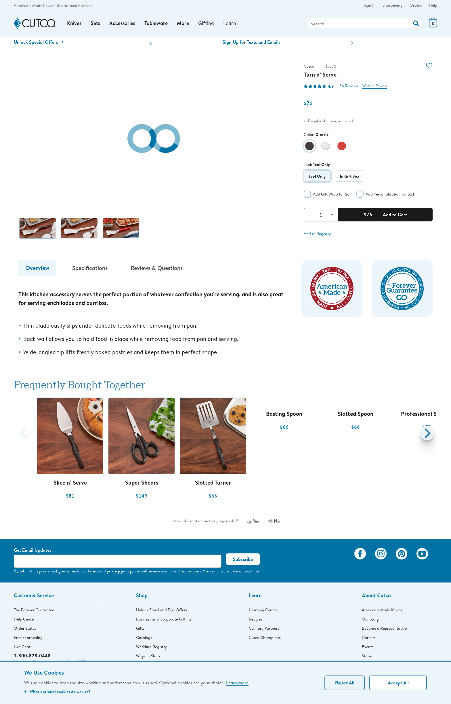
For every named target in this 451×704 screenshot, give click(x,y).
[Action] (416, 23)
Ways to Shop (148, 656)
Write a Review (374, 86)
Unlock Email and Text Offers (161, 610)
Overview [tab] (37, 269)
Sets (96, 23)
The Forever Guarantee (34, 610)
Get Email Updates (32, 551)
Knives (74, 23)
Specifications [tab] (90, 269)
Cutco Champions (265, 638)
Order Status (25, 629)
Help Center (24, 620)
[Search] (364, 23)
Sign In (370, 5)
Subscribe (243, 560)
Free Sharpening (28, 638)
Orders (416, 5)
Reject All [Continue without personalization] (344, 683)
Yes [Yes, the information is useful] (253, 522)
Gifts (140, 629)
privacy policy (119, 571)
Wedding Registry (151, 647)
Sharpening (393, 5)
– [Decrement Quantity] (310, 215)
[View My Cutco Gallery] (341, 562)
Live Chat (22, 647)
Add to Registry (317, 234)
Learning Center (263, 610)
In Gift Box (349, 176)
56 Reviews (348, 86)
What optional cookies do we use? (57, 691)
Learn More (237, 682)
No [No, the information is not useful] (274, 522)
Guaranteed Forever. (74, 5)
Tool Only (317, 176)
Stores (367, 656)
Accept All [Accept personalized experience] (398, 683)
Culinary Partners (264, 629)
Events (368, 647)
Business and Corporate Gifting (163, 620)
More (184, 23)
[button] (151, 43)
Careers (369, 638)
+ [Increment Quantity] (331, 215)
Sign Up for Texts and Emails (251, 43)
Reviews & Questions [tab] (157, 269)
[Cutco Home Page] (35, 24)
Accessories (123, 23)
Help (433, 5)
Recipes (255, 620)
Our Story (370, 620)
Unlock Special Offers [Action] (39, 43)
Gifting (207, 23)
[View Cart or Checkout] (433, 26)
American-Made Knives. (34, 5)
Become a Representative (384, 629)
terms (93, 571)
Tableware (157, 23)
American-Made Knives (382, 610)
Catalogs (144, 638)
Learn (230, 23)
